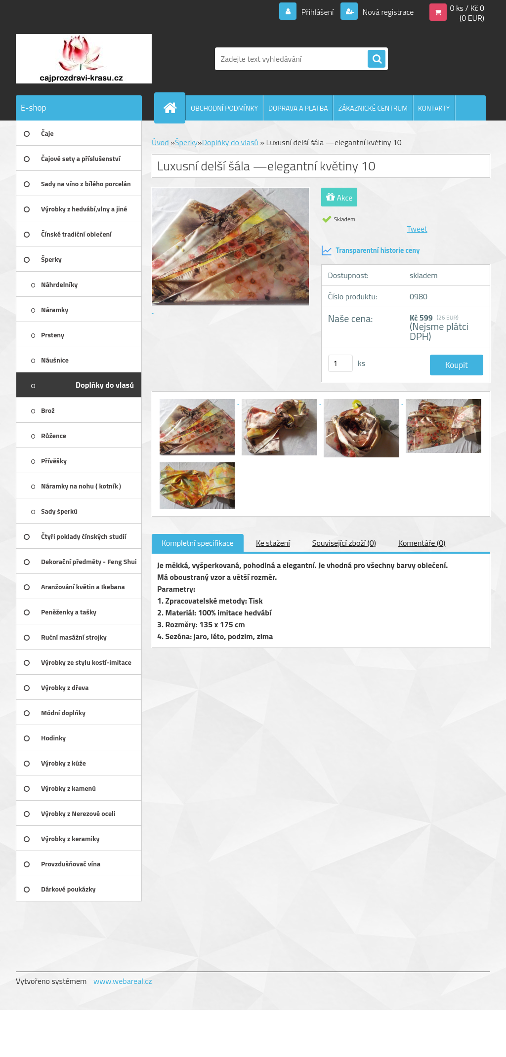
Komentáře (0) (421, 543)
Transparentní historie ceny (370, 250)
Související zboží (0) (344, 543)
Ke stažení (273, 543)
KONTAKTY (434, 108)
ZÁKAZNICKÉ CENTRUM (373, 108)
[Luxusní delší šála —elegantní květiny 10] (198, 401)
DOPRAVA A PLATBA (298, 108)
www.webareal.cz (122, 981)
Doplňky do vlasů (230, 142)
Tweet (417, 229)
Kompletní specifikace (198, 543)
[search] (376, 59)
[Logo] (84, 58)
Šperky (186, 142)
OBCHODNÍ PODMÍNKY (224, 108)
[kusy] (340, 363)
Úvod (160, 142)
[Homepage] (174, 107)
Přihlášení (317, 12)
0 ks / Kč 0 (467, 8)
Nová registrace (387, 12)
